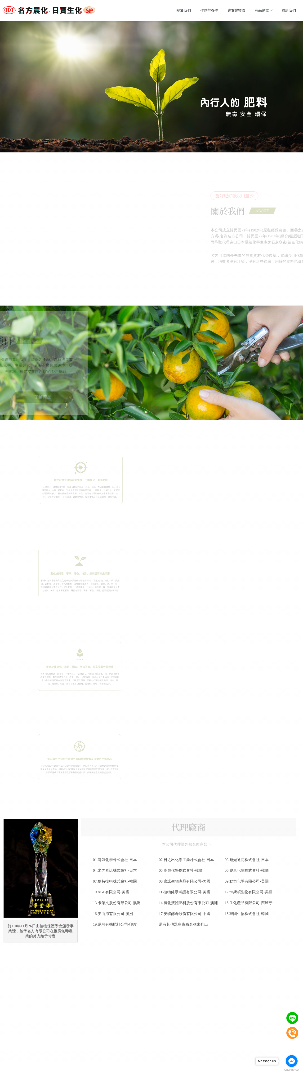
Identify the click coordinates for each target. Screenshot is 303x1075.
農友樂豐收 (236, 10)
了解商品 (50, 397)
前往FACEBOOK (126, 936)
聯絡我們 (289, 10)
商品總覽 (263, 10)
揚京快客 (135, 1071)
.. (167, 1071)
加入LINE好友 (176, 936)
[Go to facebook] (292, 1061)
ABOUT (253, 211)
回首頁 (89, 1058)
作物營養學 (209, 10)
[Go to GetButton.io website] (291, 1070)
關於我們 (184, 10)
